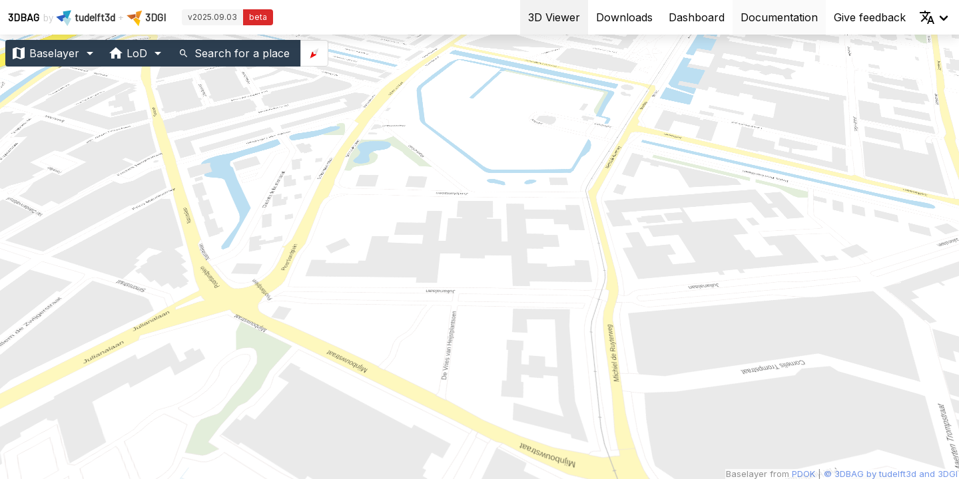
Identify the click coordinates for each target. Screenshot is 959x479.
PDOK (805, 473)
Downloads (624, 17)
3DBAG (23, 17)
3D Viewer (554, 17)
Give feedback (870, 17)
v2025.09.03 (212, 17)
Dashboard (697, 17)
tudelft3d (95, 17)
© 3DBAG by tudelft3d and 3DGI (891, 473)
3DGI (155, 17)
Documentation (779, 17)
